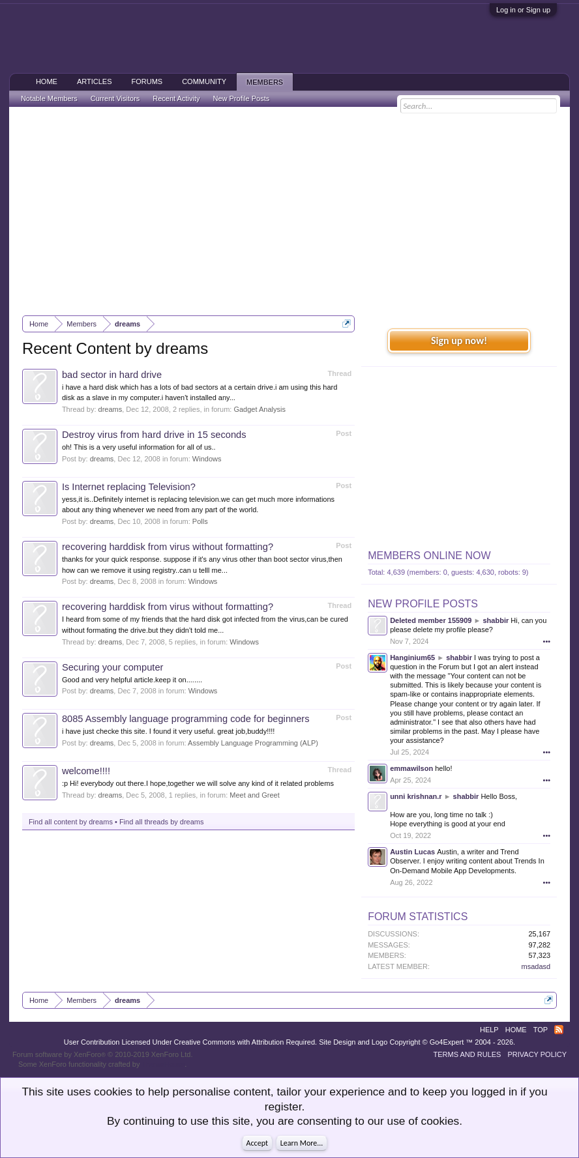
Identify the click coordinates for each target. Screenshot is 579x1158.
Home (46, 81)
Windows (207, 459)
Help (489, 1030)
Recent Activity (176, 98)
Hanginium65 (412, 657)
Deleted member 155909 (430, 620)
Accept (257, 1143)
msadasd (535, 966)
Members (264, 82)
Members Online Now (429, 555)
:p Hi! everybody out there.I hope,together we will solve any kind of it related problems (198, 783)
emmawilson (411, 768)
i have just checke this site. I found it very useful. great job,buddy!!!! (168, 731)
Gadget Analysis (259, 409)
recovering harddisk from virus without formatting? (167, 547)
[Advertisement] (289, 211)
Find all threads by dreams (161, 822)
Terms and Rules (467, 1054)
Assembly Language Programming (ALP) (253, 743)
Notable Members (49, 98)
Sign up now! (459, 340)
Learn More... (301, 1143)
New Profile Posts (423, 603)
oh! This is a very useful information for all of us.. (139, 447)
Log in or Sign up (523, 10)
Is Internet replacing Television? (129, 487)
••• (547, 641)
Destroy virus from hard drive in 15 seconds (154, 434)
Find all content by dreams (71, 822)
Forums (146, 81)
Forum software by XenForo (102, 1054)
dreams (110, 409)
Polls (200, 521)
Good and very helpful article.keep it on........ (132, 680)
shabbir (496, 620)
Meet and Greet (254, 795)
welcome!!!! (86, 771)
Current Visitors (115, 98)
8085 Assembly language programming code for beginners (186, 719)
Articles (94, 81)
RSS (558, 1029)
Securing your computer (113, 667)
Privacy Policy (537, 1054)
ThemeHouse (163, 1064)
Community (204, 81)
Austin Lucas (412, 852)
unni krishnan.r (415, 796)
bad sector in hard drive (112, 374)
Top (540, 1030)
